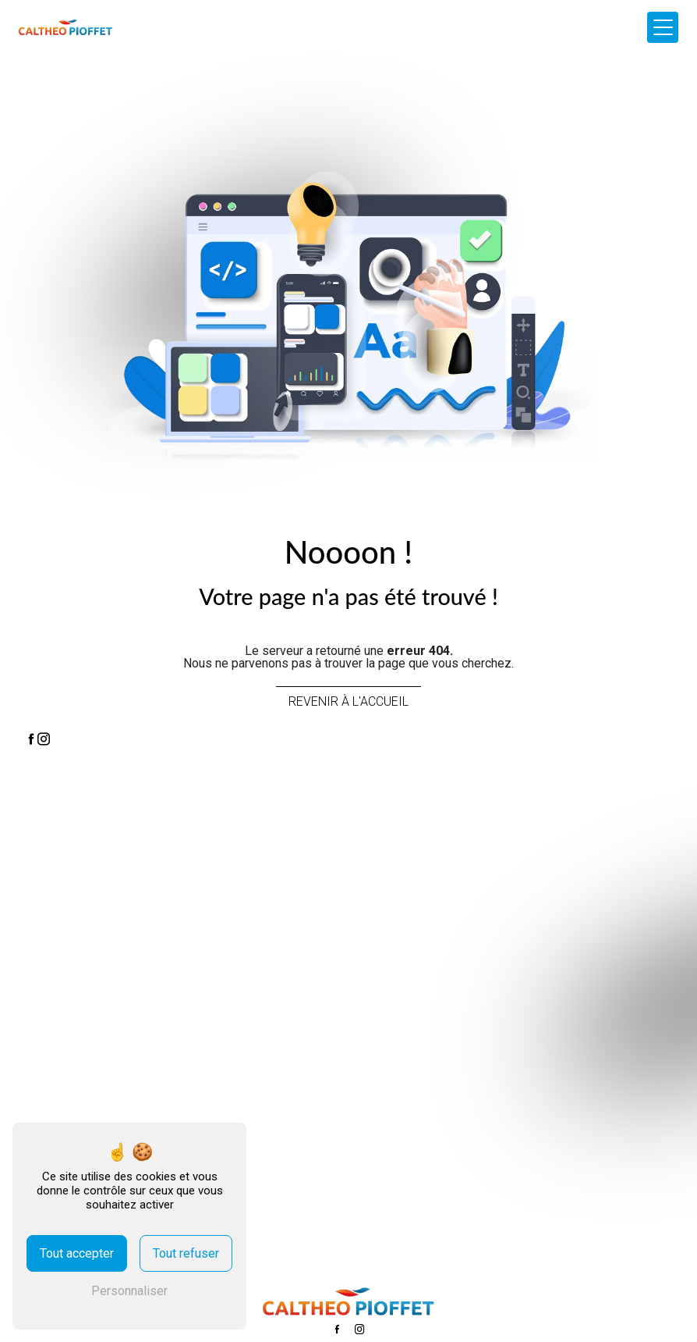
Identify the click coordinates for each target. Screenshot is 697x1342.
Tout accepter (77, 1253)
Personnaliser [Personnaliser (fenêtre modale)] (129, 1290)
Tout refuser (186, 1253)
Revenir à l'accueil (348, 701)
